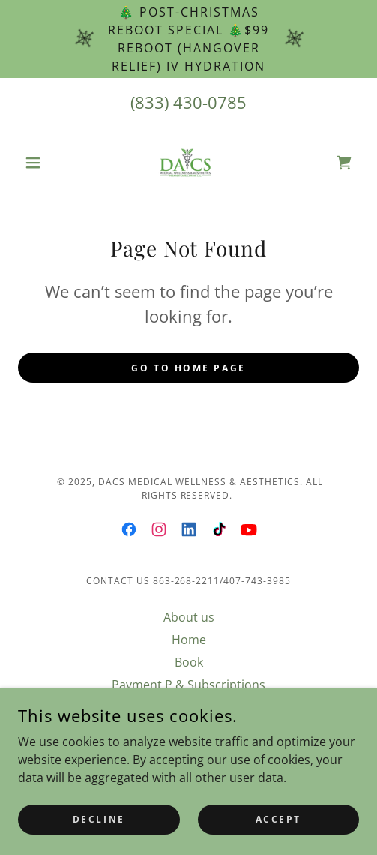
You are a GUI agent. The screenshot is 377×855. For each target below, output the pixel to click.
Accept (278, 819)
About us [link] (188, 617)
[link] (189, 163)
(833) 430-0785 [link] (188, 102)
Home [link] (189, 640)
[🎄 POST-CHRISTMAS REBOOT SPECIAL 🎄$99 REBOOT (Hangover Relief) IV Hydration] (188, 39)
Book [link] (189, 662)
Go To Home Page (188, 368)
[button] (43, 163)
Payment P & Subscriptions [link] (188, 684)
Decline (99, 819)
